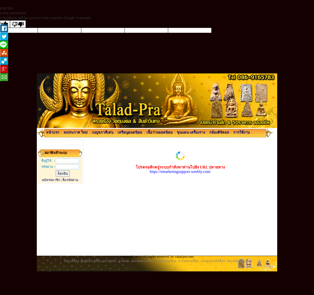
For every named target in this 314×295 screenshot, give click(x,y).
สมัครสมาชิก (51, 180)
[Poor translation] (18, 24)
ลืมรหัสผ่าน (70, 180)
